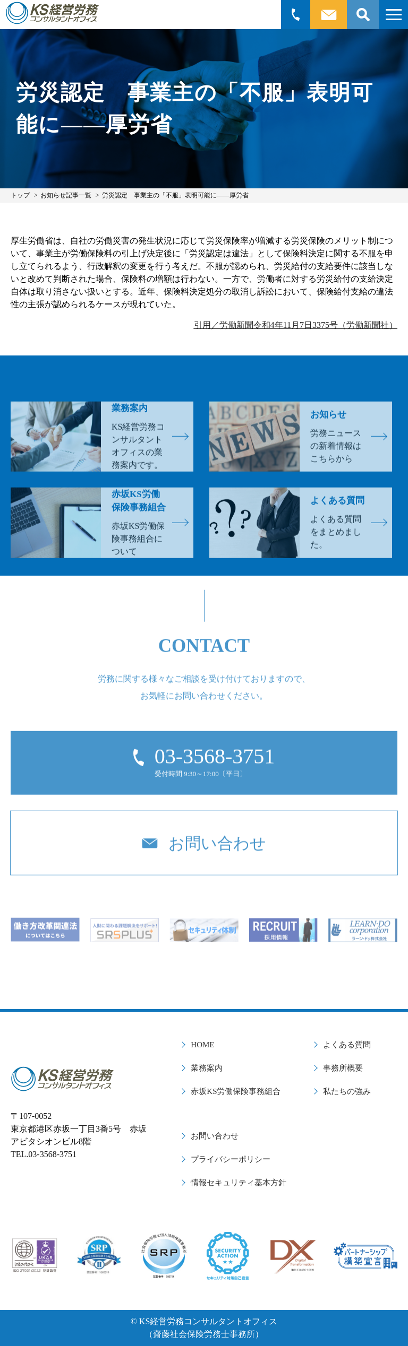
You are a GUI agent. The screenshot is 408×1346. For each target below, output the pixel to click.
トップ (20, 195)
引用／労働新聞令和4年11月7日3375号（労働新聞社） (295, 324)
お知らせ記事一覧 (65, 195)
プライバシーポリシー (230, 1159)
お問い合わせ (215, 1136)
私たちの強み (347, 1091)
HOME (202, 1044)
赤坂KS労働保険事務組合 (235, 1091)
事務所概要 (343, 1068)
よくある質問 (347, 1044)
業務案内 (207, 1068)
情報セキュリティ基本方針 (238, 1182)
